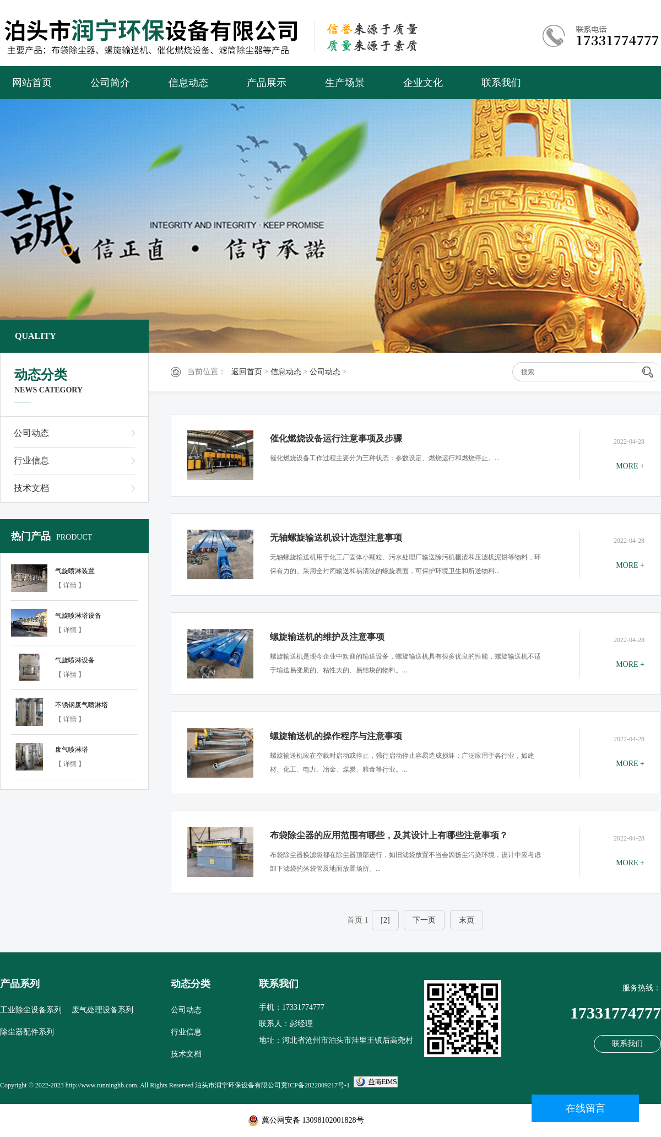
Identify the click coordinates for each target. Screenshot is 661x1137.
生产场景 (345, 82)
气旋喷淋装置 (75, 571)
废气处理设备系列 (102, 1010)
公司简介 (110, 82)
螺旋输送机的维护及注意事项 (327, 637)
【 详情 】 (70, 585)
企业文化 (423, 82)
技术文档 (31, 488)
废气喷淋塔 (71, 749)
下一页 (424, 920)
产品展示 (266, 82)
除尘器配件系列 (27, 1032)
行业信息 (31, 460)
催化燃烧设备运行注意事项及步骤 (336, 438)
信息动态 (188, 82)
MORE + (630, 466)
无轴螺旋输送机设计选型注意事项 (336, 537)
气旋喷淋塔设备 (78, 615)
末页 (466, 920)
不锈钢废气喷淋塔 (81, 705)
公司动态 (325, 372)
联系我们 (501, 82)
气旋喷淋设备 (75, 660)
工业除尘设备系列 (31, 1010)
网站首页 (32, 82)
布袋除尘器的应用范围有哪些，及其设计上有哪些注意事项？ (389, 835)
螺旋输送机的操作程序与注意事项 (336, 736)
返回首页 (246, 372)
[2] (385, 920)
